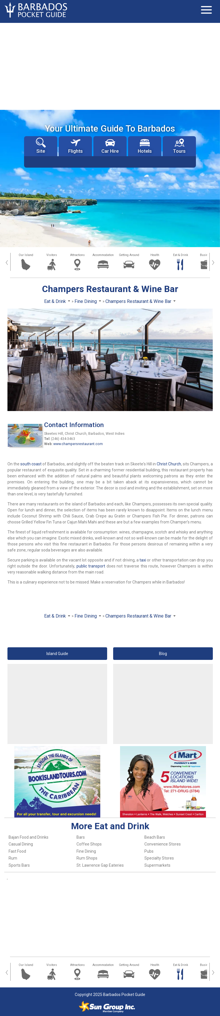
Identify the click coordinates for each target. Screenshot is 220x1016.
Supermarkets (157, 865)
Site (41, 146)
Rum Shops (86, 858)
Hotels (145, 146)
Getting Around (129, 255)
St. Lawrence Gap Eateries (100, 865)
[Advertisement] (110, 66)
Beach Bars (154, 837)
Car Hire (110, 146)
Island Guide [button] (57, 653)
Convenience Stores (162, 844)
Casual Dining (21, 844)
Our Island (26, 255)
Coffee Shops (89, 844)
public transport (90, 566)
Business (206, 255)
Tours (179, 146)
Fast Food (17, 851)
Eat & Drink (180, 255)
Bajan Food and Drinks (28, 837)
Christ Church (169, 464)
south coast (31, 464)
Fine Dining (86, 851)
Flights (75, 146)
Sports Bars (19, 865)
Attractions (77, 255)
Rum (13, 858)
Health (154, 255)
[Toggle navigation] (206, 10)
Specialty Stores (159, 858)
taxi (143, 560)
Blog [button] (163, 653)
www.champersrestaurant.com (78, 444)
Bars (80, 837)
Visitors (51, 255)
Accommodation (103, 255)
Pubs (149, 851)
